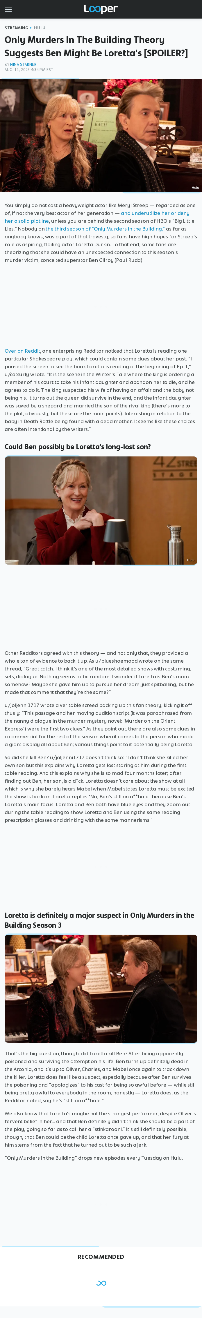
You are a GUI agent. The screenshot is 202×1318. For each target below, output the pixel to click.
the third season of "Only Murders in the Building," (105, 228)
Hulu (39, 28)
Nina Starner (23, 64)
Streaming (16, 28)
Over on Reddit (22, 350)
